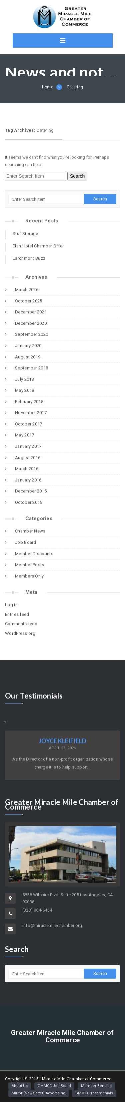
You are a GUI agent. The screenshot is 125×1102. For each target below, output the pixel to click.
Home (47, 87)
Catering (75, 87)
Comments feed (21, 623)
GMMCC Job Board (54, 1086)
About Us (20, 1086)
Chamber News (30, 530)
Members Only (29, 576)
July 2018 (24, 379)
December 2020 (31, 323)
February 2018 (29, 401)
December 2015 (31, 490)
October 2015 (28, 502)
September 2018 (31, 367)
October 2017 (28, 423)
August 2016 (27, 457)
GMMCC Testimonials (94, 1093)
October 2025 (28, 300)
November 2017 (31, 412)
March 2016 (26, 468)
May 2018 (24, 390)
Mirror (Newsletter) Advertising (38, 1093)
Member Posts (29, 564)
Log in (11, 604)
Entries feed (17, 614)
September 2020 (31, 334)
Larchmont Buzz (29, 258)
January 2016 (28, 479)
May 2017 (24, 434)
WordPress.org (20, 633)
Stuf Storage (25, 233)
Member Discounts (34, 553)
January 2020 (28, 345)
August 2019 (27, 356)
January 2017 (28, 446)
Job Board (25, 542)
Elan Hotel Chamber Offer (38, 245)
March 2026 (26, 289)
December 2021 (31, 311)
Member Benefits (96, 1086)
